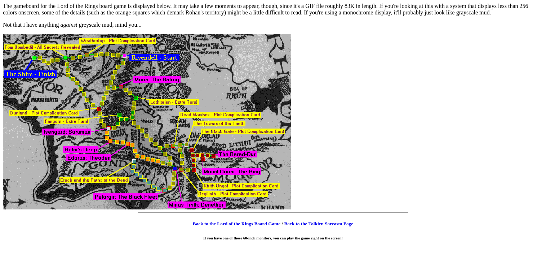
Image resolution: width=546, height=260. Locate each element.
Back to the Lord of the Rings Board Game (236, 223)
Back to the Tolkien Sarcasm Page (318, 223)
